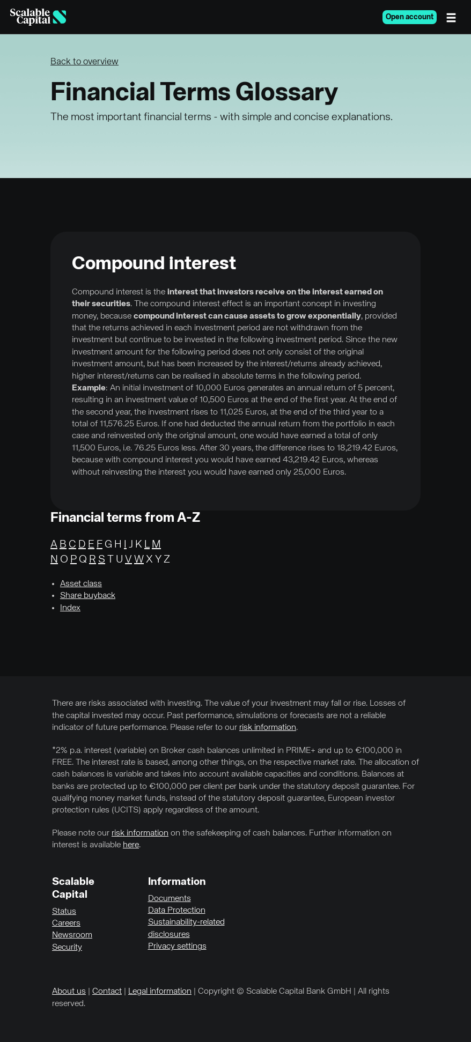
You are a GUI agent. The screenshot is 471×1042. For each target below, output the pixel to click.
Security (67, 947)
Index (70, 608)
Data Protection (176, 910)
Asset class (81, 584)
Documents (169, 899)
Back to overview (84, 61)
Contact (107, 991)
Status (64, 911)
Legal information (160, 991)
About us (69, 991)
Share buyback (87, 596)
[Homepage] (38, 17)
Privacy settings (177, 946)
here (131, 845)
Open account (409, 17)
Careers (66, 923)
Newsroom (72, 935)
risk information (267, 727)
